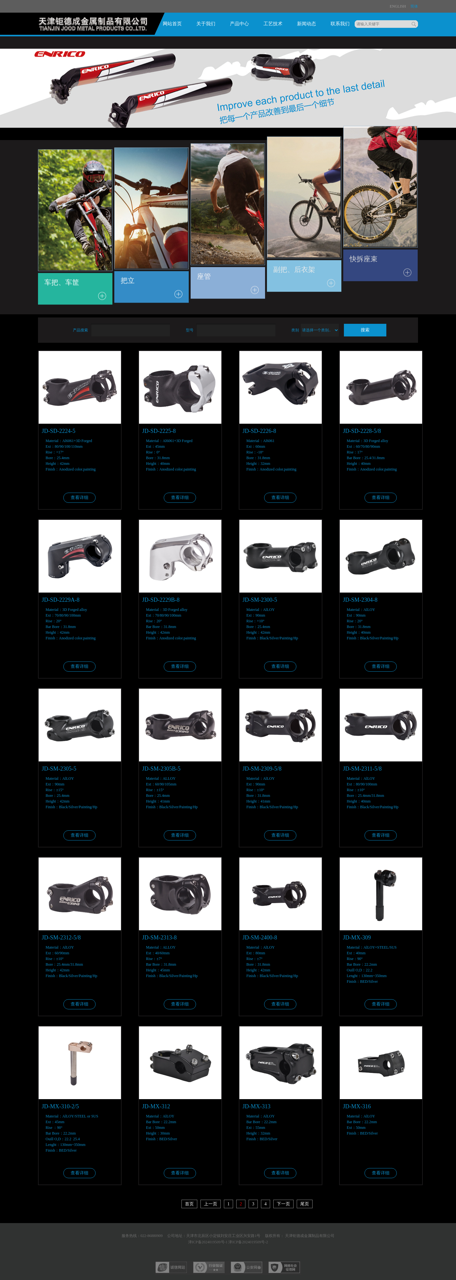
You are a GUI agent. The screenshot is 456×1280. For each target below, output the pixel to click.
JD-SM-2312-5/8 (61, 937)
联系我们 (340, 23)
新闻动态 (306, 23)
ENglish (398, 6)
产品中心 (239, 23)
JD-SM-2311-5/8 (362, 769)
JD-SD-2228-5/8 (362, 431)
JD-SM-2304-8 (360, 600)
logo (95, 26)
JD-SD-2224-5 (58, 431)
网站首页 (172, 23)
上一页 (210, 1204)
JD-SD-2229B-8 (161, 600)
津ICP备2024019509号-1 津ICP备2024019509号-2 (228, 1242)
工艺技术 (272, 23)
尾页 (304, 1204)
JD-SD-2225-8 (159, 431)
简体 (414, 6)
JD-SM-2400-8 (260, 937)
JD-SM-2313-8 (159, 937)
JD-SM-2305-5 (59, 769)
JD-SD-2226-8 (259, 431)
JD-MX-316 (357, 1106)
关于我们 (205, 23)
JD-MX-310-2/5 (60, 1106)
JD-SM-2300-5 (260, 600)
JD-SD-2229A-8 (60, 600)
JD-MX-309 (357, 937)
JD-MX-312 (156, 1106)
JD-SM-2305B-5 (161, 769)
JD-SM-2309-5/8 (262, 769)
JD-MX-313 (256, 1106)
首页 (189, 1204)
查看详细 (79, 497)
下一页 (283, 1204)
